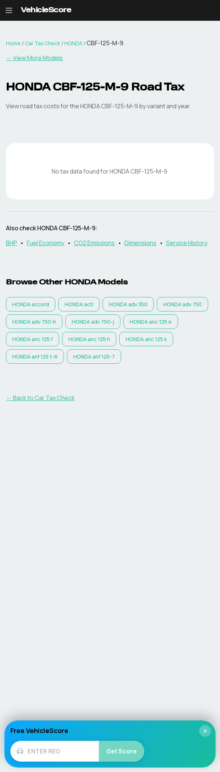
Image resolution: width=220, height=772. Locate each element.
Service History (186, 243)
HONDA (73, 43)
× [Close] (205, 731)
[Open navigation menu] (8, 10)
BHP (11, 243)
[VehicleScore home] (46, 10)
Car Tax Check (42, 43)
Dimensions (140, 243)
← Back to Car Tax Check (40, 398)
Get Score (121, 751)
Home (13, 43)
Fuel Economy (45, 243)
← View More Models (34, 58)
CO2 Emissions (94, 243)
